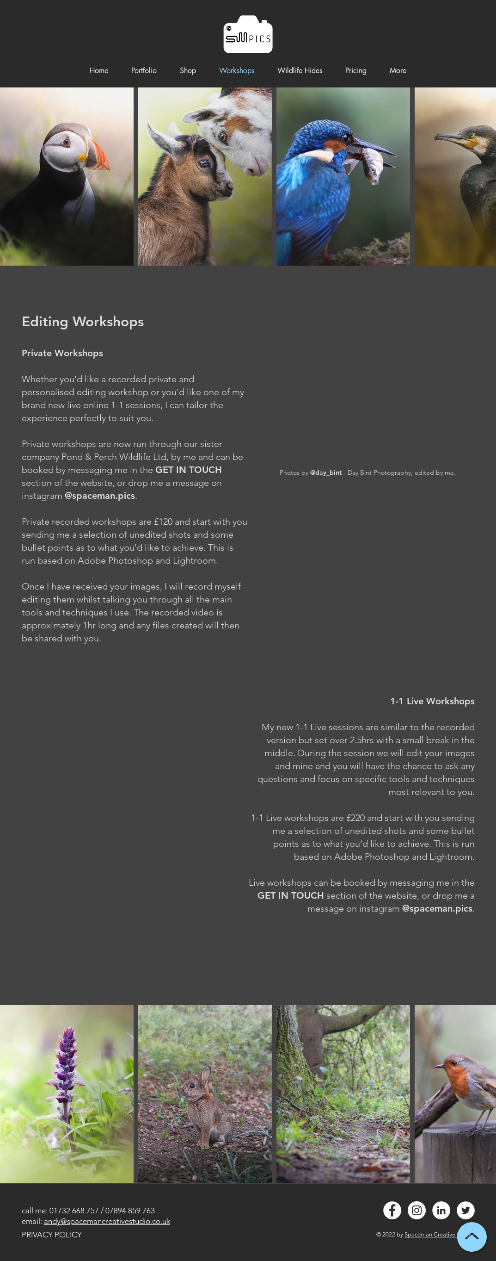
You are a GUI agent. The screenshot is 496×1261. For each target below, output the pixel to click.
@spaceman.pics (100, 495)
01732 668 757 (74, 1210)
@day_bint (326, 472)
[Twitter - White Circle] (466, 1210)
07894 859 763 (130, 1210)
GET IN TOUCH (188, 469)
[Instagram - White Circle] (417, 1210)
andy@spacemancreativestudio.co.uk (107, 1221)
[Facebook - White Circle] (392, 1210)
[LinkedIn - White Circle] (441, 1210)
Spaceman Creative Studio (439, 1234)
